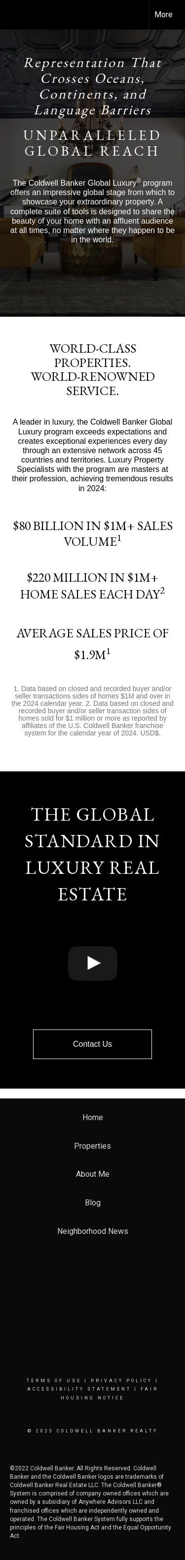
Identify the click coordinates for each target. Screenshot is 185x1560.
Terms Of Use (54, 1380)
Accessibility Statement (79, 1389)
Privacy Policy (121, 1380)
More (163, 14)
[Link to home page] (16, 15)
